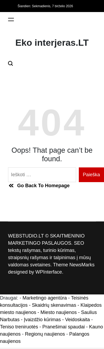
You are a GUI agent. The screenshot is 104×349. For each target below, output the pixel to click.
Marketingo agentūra (45, 298)
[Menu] (11, 19)
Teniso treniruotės (19, 326)
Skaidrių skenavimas (54, 305)
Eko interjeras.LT (51, 42)
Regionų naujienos (45, 334)
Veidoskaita (77, 319)
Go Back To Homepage (39, 185)
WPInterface (48, 272)
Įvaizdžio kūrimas (42, 319)
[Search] (10, 63)
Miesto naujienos (58, 312)
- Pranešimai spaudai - (64, 326)
